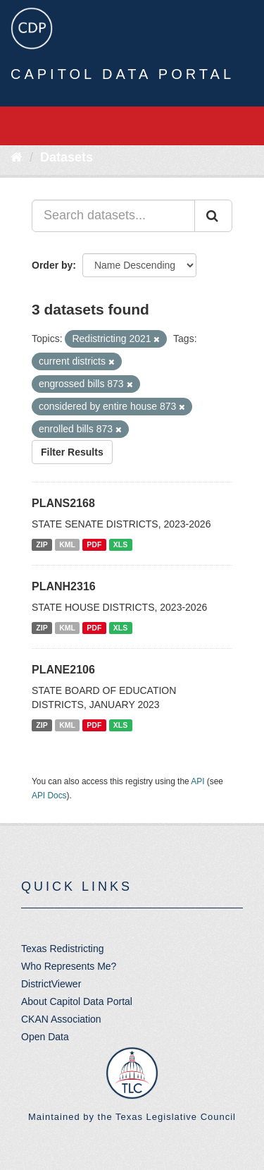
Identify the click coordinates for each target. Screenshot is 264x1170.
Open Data (45, 1036)
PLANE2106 (63, 670)
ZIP (41, 544)
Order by (52, 265)
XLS (120, 544)
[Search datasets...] (113, 216)
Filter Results (72, 452)
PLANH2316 (64, 586)
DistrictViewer (51, 983)
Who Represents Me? (68, 966)
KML (67, 544)
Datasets (66, 157)
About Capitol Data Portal (76, 1001)
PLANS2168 (63, 503)
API (197, 781)
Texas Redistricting (62, 948)
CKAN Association (61, 1019)
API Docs (49, 795)
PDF (94, 544)
